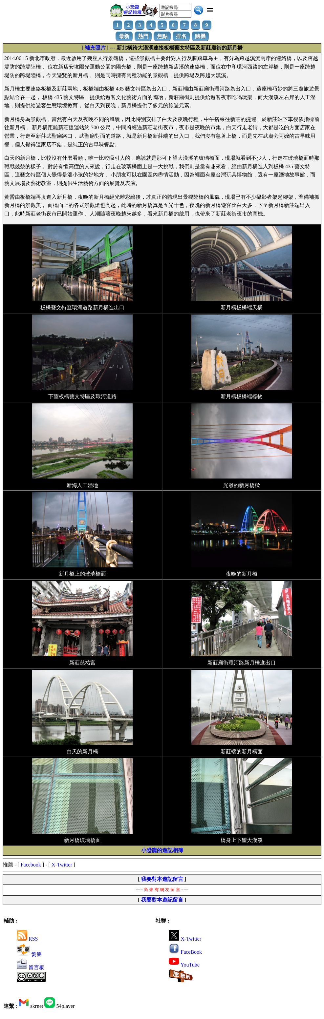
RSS (27, 939)
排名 (181, 36)
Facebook (31, 864)
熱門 (143, 36)
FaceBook (185, 952)
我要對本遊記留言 (162, 879)
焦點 (162, 36)
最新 (124, 36)
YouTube (184, 965)
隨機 (200, 36)
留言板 (30, 967)
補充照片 (95, 48)
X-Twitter (62, 864)
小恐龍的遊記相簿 (162, 850)
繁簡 (29, 954)
